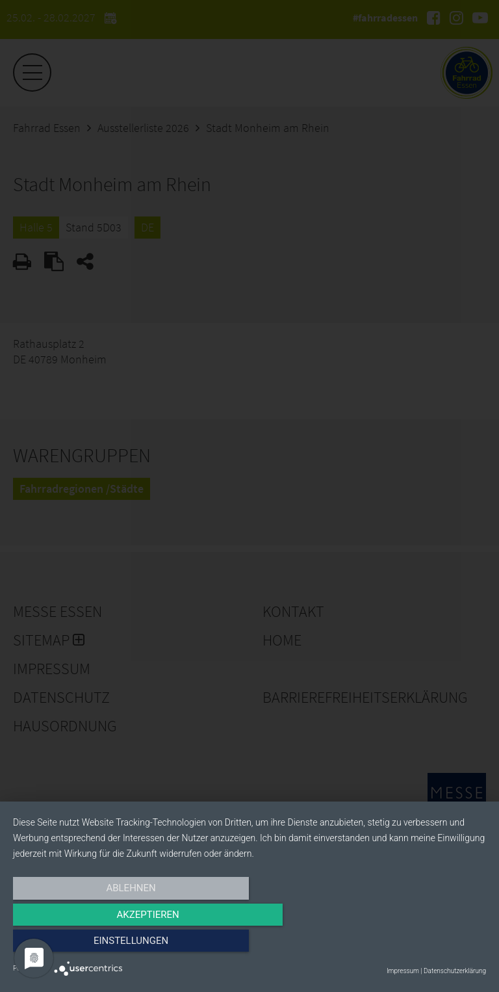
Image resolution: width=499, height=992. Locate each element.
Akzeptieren (249, 944)
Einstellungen (414, 944)
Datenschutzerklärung (455, 970)
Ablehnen (84, 944)
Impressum (403, 970)
